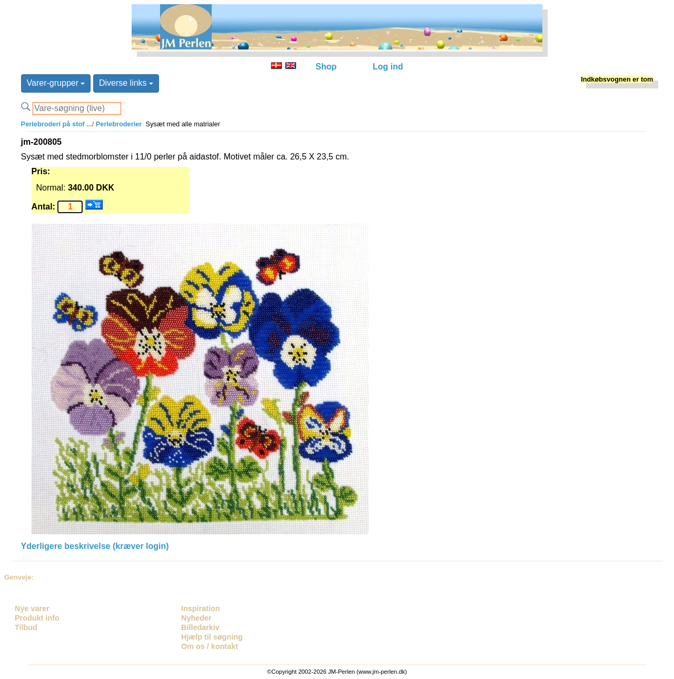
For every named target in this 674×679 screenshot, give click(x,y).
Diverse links (126, 82)
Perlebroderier (118, 124)
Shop (325, 66)
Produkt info (37, 618)
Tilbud (26, 627)
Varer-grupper (56, 82)
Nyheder (196, 618)
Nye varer (32, 608)
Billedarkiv (200, 627)
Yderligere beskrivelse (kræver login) (95, 546)
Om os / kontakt (209, 646)
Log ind (388, 66)
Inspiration (200, 608)
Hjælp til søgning (212, 637)
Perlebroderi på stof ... (56, 124)
